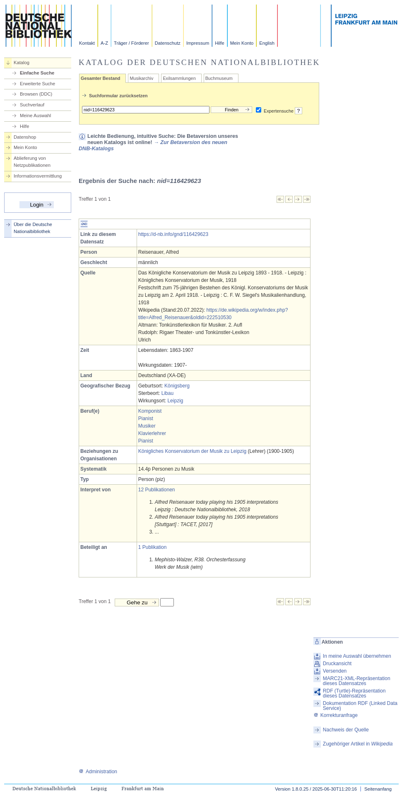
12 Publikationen (156, 490)
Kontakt (87, 43)
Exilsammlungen (179, 78)
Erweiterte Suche (37, 83)
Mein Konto (242, 43)
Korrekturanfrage (335, 715)
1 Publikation (152, 547)
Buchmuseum (219, 78)
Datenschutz (168, 43)
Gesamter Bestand (100, 78)
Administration (98, 771)
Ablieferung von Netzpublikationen (32, 162)
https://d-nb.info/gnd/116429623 (173, 234)
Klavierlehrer (152, 433)
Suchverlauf (32, 104)
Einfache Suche (37, 72)
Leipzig (175, 401)
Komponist (150, 411)
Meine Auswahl (35, 115)
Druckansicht (337, 663)
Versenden (335, 671)
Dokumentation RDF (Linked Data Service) (360, 705)
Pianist (145, 418)
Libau (167, 393)
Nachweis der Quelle (346, 730)
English (266, 43)
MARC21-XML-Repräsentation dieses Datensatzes (356, 681)
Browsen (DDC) (36, 93)
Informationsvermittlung (38, 175)
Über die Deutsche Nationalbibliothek (33, 228)
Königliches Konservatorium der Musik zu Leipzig (192, 451)
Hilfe (219, 43)
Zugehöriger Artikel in (358, 744)
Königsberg (177, 386)
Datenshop (25, 137)
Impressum (197, 43)
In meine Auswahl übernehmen (357, 656)
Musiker (147, 426)
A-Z (104, 43)
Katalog (21, 62)
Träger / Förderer (131, 43)
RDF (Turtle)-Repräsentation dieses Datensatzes (354, 693)
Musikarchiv (141, 78)
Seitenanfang (378, 788)
